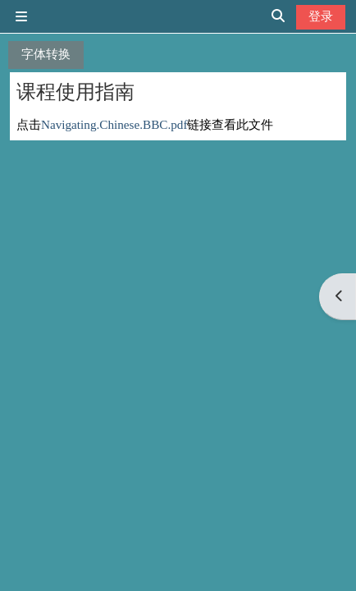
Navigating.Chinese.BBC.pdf (114, 124)
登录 (320, 16)
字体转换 (46, 54)
